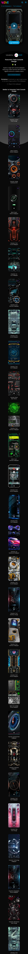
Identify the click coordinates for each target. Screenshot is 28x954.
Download (14, 43)
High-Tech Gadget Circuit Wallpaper (14, 706)
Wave (18, 55)
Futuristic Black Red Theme (14, 398)
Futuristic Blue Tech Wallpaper (14, 521)
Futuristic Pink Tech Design (14, 830)
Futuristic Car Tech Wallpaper (14, 274)
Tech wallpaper (17, 6)
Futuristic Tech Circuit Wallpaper (14, 243)
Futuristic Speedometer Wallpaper (14, 737)
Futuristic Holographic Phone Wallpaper (14, 891)
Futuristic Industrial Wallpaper (14, 768)
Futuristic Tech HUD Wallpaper (14, 367)
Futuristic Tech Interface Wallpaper (14, 305)
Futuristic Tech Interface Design (14, 614)
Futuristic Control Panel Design (14, 120)
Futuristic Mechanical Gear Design (14, 922)
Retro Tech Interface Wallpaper (14, 459)
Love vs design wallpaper (14, 74)
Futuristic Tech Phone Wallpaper (14, 490)
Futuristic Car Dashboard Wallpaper (14, 552)
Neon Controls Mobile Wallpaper (14, 151)
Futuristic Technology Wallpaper (14, 860)
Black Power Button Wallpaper (14, 213)
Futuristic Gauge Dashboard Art (14, 182)
